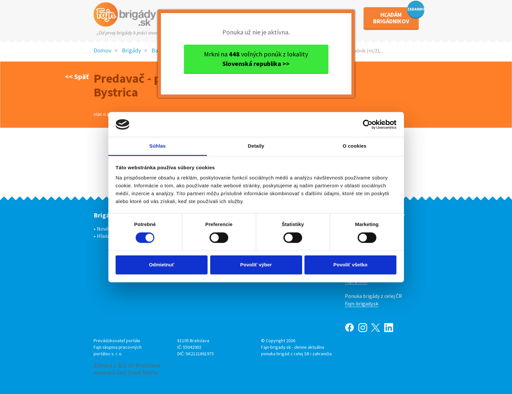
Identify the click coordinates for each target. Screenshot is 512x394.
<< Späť (77, 76)
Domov (102, 50)
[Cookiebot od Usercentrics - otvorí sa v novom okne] (367, 124)
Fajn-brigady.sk (361, 303)
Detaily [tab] (256, 146)
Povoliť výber (256, 265)
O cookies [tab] (355, 146)
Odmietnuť (161, 265)
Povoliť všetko (350, 265)
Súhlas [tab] (157, 146)
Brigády (131, 50)
